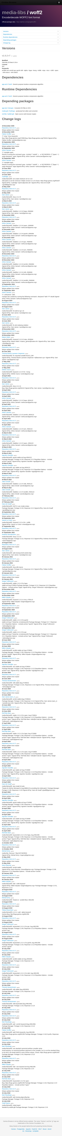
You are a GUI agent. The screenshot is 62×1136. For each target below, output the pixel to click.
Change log (31, 43)
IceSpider (36, 1131)
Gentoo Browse (9, 2)
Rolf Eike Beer (6, 713)
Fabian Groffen (6, 134)
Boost (44, 1129)
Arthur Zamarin (6, 150)
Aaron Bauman (6, 865)
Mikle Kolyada (6, 597)
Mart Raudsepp (7, 1022)
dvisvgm (10, 108)
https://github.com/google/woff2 (26, 22)
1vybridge (5, 176)
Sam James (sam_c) (8, 697)
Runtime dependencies (31, 37)
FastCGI (34, 1129)
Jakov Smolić (6, 481)
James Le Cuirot (7, 520)
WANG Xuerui (6, 369)
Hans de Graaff (7, 504)
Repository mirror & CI (9, 128)
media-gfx (5, 111)
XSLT (40, 1129)
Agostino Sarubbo (7, 455)
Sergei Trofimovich (8, 581)
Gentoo (13, 1129)
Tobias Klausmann (7, 910)
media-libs (14, 12)
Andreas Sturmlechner (9, 534)
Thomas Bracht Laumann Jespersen (13, 353)
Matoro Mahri (6, 337)
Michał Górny (6, 851)
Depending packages (31, 40)
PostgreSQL (21, 1129)
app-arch (5, 84)
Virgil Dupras (6, 1103)
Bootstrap (28, 1131)
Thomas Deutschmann (9, 680)
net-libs (4, 114)
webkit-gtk (11, 114)
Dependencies (31, 34)
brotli (10, 84)
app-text (4, 108)
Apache (28, 1129)
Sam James (5, 195)
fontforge (12, 111)
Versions (31, 31)
